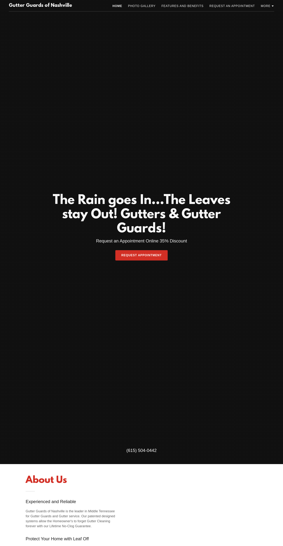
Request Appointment (141, 255)
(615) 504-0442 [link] (141, 450)
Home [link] (117, 6)
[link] (40, 6)
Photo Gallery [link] (142, 6)
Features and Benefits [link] (182, 6)
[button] (267, 6)
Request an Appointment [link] (232, 6)
